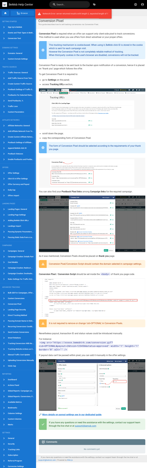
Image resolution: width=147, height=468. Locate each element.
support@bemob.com (85, 426)
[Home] (5, 13)
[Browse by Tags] (94, 4)
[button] (135, 4)
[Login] (142, 4)
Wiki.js (70, 460)
